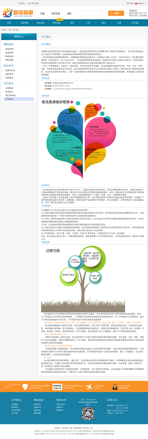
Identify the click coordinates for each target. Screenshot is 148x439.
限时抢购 (56, 23)
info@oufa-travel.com (119, 410)
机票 (119, 23)
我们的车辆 (10, 95)
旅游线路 (25, 23)
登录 (128, 3)
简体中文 (140, 3)
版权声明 (9, 49)
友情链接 (9, 88)
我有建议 (9, 78)
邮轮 (104, 23)
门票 (88, 23)
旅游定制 (41, 23)
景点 (33, 3)
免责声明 (9, 53)
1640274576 (119, 413)
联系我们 (9, 92)
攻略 (37, 3)
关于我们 (16, 30)
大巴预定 (135, 23)
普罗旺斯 (55, 13)
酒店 (72, 23)
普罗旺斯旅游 (77, 428)
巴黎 (42, 13)
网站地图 (9, 60)
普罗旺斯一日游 (67, 428)
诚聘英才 (9, 74)
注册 (131, 3)
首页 (9, 23)
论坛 (29, 3)
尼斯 (69, 13)
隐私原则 (9, 56)
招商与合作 (10, 70)
